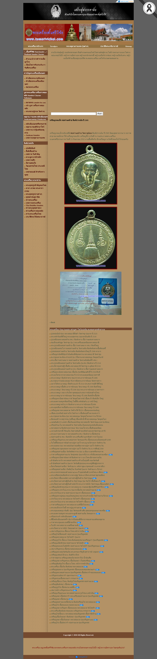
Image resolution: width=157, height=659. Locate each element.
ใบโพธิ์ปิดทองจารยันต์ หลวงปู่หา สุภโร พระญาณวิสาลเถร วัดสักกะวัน (78, 443)
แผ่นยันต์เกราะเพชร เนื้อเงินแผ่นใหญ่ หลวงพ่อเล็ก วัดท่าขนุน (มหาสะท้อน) (80, 422)
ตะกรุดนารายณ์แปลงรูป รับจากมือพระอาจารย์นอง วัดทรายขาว (76, 381)
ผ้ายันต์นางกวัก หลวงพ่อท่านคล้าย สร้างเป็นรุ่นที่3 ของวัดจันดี (75, 460)
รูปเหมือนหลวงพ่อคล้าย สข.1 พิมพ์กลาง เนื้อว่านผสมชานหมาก (75, 340)
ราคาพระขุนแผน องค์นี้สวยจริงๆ (63, 522)
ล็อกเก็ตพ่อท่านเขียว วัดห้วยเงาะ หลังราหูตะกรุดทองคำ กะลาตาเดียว (78, 466)
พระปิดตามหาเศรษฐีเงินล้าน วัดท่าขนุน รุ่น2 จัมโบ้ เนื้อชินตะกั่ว (76, 481)
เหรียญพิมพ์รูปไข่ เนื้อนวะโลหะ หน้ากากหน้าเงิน (70, 564)
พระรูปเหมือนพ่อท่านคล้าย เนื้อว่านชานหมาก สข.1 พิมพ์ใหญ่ (75, 345)
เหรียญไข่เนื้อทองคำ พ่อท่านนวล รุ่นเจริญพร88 (69, 534)
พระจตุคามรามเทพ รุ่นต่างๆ (77, 46)
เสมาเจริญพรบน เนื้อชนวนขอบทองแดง (66, 549)
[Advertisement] (90, 67)
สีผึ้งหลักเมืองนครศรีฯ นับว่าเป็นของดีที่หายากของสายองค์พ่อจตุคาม (78, 519)
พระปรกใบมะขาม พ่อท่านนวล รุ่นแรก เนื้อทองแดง (71, 493)
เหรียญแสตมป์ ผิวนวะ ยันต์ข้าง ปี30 (65, 555)
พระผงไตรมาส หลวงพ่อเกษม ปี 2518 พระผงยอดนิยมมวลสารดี (75, 375)
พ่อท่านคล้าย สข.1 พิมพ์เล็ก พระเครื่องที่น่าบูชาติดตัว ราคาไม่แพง (76, 437)
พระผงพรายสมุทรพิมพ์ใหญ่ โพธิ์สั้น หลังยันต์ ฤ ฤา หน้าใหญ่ (74, 401)
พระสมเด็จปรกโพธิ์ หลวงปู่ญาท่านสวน (66, 508)
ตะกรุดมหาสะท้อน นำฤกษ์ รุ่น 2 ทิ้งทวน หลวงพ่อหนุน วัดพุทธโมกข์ (77, 357)
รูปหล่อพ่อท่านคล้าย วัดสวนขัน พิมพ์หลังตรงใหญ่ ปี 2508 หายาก (76, 351)
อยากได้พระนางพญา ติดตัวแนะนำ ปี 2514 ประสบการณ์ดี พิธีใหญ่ (77, 384)
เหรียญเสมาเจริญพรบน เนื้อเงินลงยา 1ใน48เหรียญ (70, 561)
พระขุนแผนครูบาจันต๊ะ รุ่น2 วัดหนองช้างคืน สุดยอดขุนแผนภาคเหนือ (78, 511)
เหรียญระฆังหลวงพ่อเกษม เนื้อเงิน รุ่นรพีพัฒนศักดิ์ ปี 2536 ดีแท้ (75, 372)
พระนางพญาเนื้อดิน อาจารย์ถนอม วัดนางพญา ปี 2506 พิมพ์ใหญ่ (76, 387)
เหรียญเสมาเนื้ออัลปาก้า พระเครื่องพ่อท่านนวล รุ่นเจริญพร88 (74, 596)
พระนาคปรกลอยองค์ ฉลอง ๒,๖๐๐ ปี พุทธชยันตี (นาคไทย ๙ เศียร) (77, 472)
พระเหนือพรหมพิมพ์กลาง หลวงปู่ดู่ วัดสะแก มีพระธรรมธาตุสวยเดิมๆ (78, 475)
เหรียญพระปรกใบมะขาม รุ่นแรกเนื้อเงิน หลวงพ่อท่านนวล (73, 490)
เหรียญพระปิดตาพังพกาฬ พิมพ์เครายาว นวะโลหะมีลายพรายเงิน (76, 457)
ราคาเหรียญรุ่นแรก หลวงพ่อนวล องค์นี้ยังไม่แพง (70, 505)
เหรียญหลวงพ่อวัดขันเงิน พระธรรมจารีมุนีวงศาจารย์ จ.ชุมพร (75, 552)
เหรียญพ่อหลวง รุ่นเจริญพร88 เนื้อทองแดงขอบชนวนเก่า (73, 570)
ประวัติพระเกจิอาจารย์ (109, 46)
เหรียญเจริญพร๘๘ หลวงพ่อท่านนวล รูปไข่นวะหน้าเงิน (72, 593)
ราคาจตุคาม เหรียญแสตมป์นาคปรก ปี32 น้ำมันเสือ (71, 558)
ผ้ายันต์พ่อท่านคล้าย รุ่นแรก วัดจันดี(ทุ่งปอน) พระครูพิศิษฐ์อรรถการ (77, 463)
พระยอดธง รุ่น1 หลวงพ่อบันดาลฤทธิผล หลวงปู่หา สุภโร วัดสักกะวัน (77, 446)
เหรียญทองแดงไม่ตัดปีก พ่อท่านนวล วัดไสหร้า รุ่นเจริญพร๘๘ (75, 546)
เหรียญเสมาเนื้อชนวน (59, 599)
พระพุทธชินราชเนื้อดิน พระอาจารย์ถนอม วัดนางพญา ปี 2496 (75, 407)
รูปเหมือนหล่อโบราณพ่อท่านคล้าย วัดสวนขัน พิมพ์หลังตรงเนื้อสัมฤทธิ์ (78, 348)
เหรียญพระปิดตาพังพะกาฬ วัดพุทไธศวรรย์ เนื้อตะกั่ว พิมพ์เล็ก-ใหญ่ (77, 399)
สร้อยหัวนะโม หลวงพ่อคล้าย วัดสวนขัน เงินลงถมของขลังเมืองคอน (77, 425)
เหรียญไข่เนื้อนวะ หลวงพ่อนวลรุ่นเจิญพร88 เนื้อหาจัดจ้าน (73, 614)
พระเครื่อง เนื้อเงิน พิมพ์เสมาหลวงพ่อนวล (67, 567)
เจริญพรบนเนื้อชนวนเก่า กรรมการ (64, 578)
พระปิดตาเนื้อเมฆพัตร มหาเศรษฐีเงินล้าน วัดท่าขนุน (71, 478)
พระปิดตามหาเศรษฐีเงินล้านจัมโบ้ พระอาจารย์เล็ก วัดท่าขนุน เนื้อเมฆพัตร (80, 484)
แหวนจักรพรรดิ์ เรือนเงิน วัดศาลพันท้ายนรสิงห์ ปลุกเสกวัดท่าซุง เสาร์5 (78, 431)
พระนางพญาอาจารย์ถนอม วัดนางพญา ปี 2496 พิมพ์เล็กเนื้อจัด (75, 396)
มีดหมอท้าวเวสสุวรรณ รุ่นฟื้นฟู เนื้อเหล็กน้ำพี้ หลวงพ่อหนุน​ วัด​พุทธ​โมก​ (78, 419)
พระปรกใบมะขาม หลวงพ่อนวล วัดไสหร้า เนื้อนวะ (70, 502)
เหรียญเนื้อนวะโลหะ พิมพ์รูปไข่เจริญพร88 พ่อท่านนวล (72, 581)
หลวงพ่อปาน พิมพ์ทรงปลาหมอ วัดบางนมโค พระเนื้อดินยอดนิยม (76, 428)
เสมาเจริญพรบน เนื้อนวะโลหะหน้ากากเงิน (67, 531)
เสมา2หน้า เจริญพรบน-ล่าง (61, 590)
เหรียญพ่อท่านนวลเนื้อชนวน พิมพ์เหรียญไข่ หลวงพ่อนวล (73, 602)
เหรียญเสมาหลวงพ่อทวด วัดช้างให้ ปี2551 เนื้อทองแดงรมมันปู (75, 410)
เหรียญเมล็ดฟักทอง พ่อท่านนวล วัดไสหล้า (67, 543)
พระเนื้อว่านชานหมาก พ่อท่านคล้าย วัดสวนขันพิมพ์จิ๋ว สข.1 (74, 360)
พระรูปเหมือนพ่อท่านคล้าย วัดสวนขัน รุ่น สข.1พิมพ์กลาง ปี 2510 (76, 363)
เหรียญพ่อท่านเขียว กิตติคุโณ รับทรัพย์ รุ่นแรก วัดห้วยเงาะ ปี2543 (76, 469)
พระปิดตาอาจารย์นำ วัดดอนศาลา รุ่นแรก (67, 528)
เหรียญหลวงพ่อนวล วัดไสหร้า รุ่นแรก (65, 537)
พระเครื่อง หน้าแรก (35, 46)
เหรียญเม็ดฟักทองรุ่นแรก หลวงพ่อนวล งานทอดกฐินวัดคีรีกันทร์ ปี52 (77, 487)
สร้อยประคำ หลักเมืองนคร (61, 516)
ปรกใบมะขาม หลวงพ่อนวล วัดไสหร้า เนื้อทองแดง (70, 499)
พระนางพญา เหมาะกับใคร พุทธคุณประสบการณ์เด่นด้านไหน (75, 393)
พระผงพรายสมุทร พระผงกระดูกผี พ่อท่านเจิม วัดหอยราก (73, 514)
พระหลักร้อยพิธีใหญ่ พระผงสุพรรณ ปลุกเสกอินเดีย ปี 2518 (73, 337)
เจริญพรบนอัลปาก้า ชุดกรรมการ (64, 575)
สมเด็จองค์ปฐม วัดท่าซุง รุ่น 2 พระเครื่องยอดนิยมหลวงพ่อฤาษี (75, 343)
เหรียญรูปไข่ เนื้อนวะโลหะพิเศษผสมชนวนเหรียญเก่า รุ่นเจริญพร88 (77, 540)
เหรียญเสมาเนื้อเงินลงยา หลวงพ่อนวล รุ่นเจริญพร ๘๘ (72, 620)
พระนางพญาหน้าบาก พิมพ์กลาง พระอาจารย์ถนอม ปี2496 (73, 404)
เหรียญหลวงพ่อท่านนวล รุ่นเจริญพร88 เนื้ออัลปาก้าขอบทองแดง (76, 572)
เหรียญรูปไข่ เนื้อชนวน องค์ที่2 (63, 587)
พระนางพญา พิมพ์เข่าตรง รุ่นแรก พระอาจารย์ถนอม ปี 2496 (74, 378)
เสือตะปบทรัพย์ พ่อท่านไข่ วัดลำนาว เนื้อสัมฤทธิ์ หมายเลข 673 (75, 413)
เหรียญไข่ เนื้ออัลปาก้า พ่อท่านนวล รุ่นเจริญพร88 (70, 623)
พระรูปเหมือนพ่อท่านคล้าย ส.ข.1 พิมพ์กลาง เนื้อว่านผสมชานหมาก (77, 369)
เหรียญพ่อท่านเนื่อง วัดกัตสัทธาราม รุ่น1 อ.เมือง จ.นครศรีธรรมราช (77, 452)
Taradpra (53, 46)
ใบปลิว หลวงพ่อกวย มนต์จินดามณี (64, 525)
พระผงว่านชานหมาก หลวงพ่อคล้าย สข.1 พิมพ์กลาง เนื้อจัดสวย (75, 434)
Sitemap (128, 46)
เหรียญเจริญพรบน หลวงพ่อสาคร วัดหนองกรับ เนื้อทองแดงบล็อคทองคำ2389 (81, 440)
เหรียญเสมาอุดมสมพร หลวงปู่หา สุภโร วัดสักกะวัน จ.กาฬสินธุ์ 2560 (77, 449)
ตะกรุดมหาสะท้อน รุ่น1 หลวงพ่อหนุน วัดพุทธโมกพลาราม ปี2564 (76, 416)
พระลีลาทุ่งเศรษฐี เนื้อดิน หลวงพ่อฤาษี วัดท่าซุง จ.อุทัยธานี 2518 (76, 366)
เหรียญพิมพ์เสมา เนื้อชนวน (61, 584)
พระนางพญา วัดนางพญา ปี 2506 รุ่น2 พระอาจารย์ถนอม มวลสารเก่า (77, 390)
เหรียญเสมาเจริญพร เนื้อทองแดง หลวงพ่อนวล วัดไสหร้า (73, 608)
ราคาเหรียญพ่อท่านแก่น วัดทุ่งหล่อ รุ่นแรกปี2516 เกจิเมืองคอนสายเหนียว (79, 455)
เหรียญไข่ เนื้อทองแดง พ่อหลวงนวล (65, 605)
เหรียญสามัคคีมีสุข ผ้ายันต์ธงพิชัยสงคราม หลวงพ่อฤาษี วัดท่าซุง (76, 354)
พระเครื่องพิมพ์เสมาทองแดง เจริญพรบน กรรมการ (70, 611)
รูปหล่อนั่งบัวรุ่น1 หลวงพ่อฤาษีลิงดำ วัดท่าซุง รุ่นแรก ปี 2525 (74, 334)
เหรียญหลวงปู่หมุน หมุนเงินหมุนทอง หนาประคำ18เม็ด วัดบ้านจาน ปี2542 (79, 496)
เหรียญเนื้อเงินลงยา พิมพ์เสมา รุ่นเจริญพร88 (68, 617)
